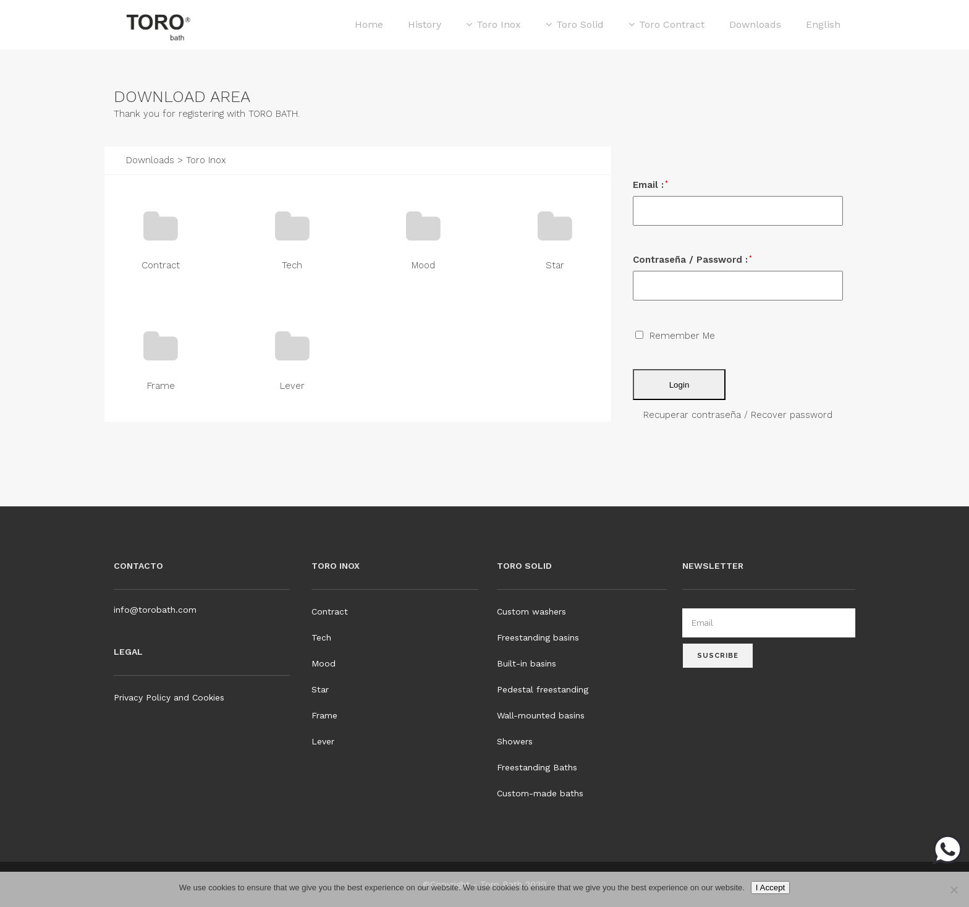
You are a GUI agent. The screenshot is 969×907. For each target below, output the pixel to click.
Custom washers (531, 611)
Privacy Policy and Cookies (169, 697)
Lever (292, 385)
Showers (515, 741)
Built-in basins (526, 663)
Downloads (150, 160)
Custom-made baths (540, 793)
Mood (423, 265)
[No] (953, 890)
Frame (161, 385)
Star (555, 265)
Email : (650, 184)
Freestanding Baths (537, 767)
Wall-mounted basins (541, 715)
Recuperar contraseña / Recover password (737, 414)
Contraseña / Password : (692, 259)
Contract (161, 265)
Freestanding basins (538, 637)
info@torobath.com (155, 610)
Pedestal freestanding (542, 689)
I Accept (770, 887)
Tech (292, 265)
